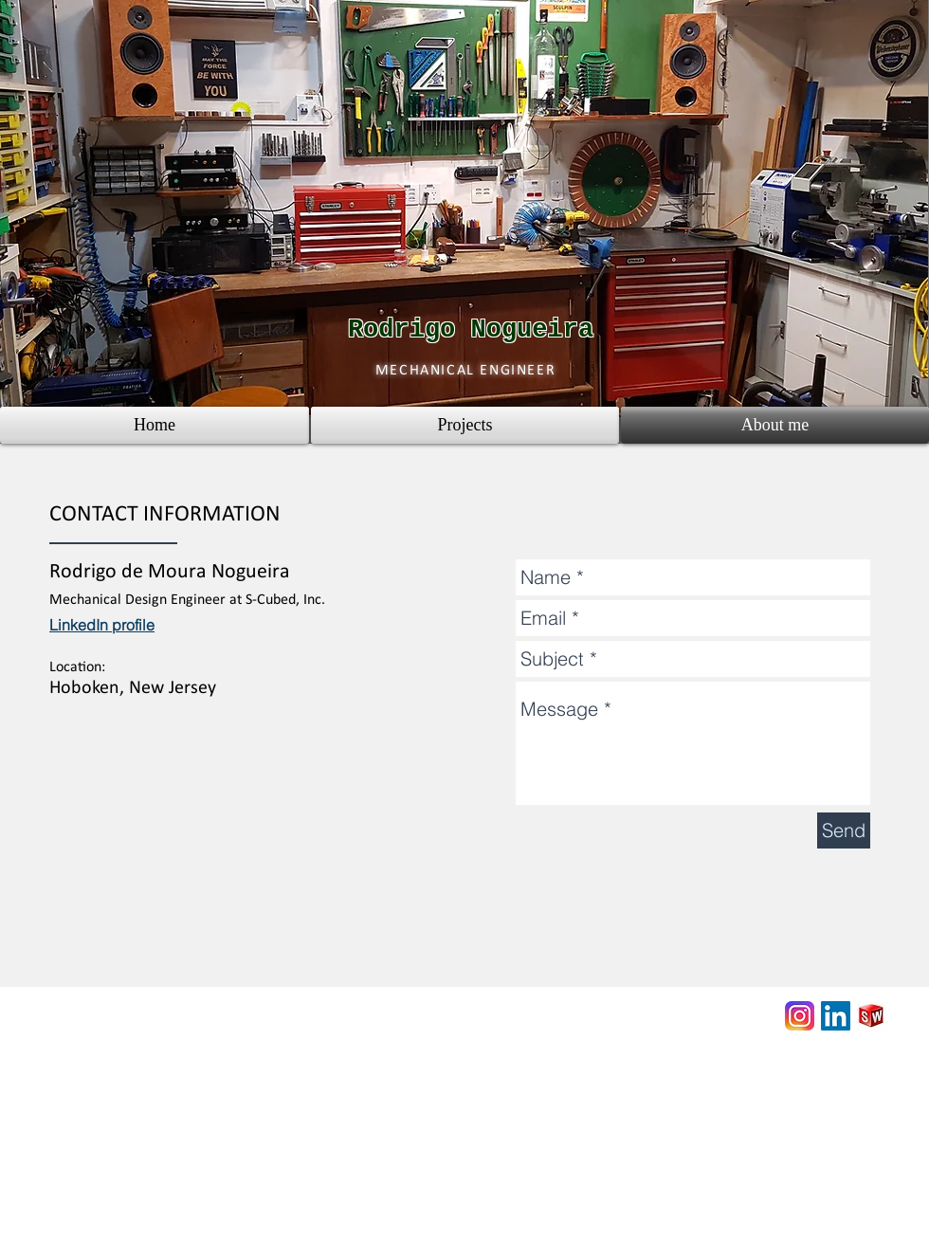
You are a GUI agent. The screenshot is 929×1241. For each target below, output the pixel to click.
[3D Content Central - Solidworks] (871, 1016)
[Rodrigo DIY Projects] (799, 1016)
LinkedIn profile (102, 624)
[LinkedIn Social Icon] (835, 1016)
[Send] (843, 830)
